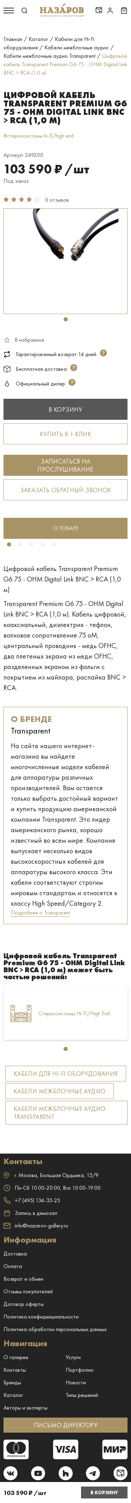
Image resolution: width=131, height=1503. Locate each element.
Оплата (12, 1266)
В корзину (104, 1492)
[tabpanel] (65, 261)
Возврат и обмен (23, 1278)
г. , (51, 1175)
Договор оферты (23, 1304)
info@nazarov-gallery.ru (35, 1225)
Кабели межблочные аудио (59, 1091)
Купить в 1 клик (65, 434)
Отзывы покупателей (28, 1291)
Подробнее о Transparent (40, 912)
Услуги (73, 1357)
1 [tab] (66, 319)
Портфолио (80, 1369)
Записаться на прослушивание (65, 465)
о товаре (65, 528)
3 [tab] (31, 544)
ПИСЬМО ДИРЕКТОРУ (65, 1425)
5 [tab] (54, 544)
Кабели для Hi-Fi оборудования (66, 1074)
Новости (76, 1382)
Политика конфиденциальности (41, 1316)
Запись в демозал (30, 1213)
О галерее (15, 1357)
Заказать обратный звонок (65, 490)
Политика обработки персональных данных (55, 1329)
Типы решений (82, 1395)
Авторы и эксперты (25, 1407)
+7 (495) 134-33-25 (31, 1200)
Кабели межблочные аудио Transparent (59, 1113)
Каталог (13, 1395)
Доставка (15, 1253)
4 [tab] (43, 544)
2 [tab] (20, 544)
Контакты (14, 1369)
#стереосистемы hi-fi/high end (38, 135)
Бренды (12, 1382)
